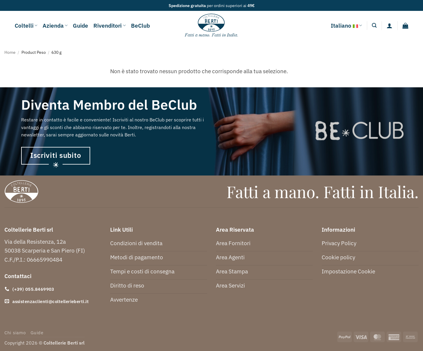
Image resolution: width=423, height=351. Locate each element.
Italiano (346, 25)
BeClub (140, 25)
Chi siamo (15, 332)
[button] (374, 25)
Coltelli (26, 25)
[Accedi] (389, 25)
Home (10, 52)
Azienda (55, 25)
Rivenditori (109, 25)
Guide (80, 25)
